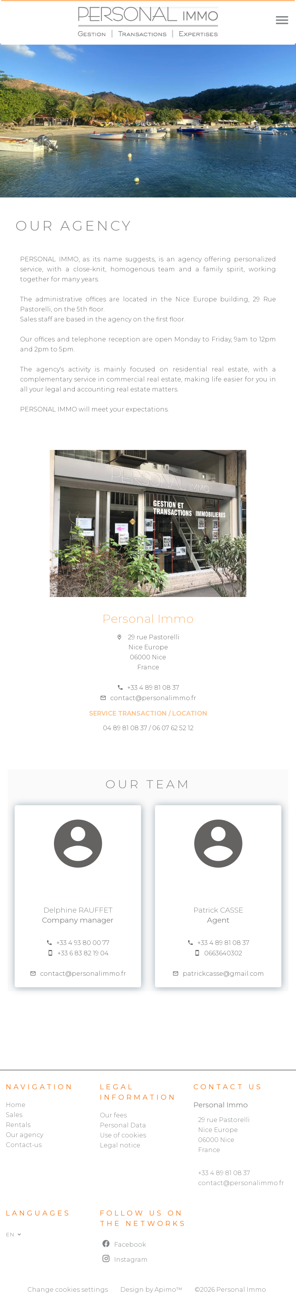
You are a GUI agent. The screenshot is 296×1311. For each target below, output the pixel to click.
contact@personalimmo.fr (153, 698)
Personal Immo (148, 618)
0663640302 (223, 953)
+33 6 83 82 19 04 (83, 953)
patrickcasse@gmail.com (223, 973)
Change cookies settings (67, 1289)
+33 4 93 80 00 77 (82, 942)
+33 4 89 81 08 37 (153, 687)
